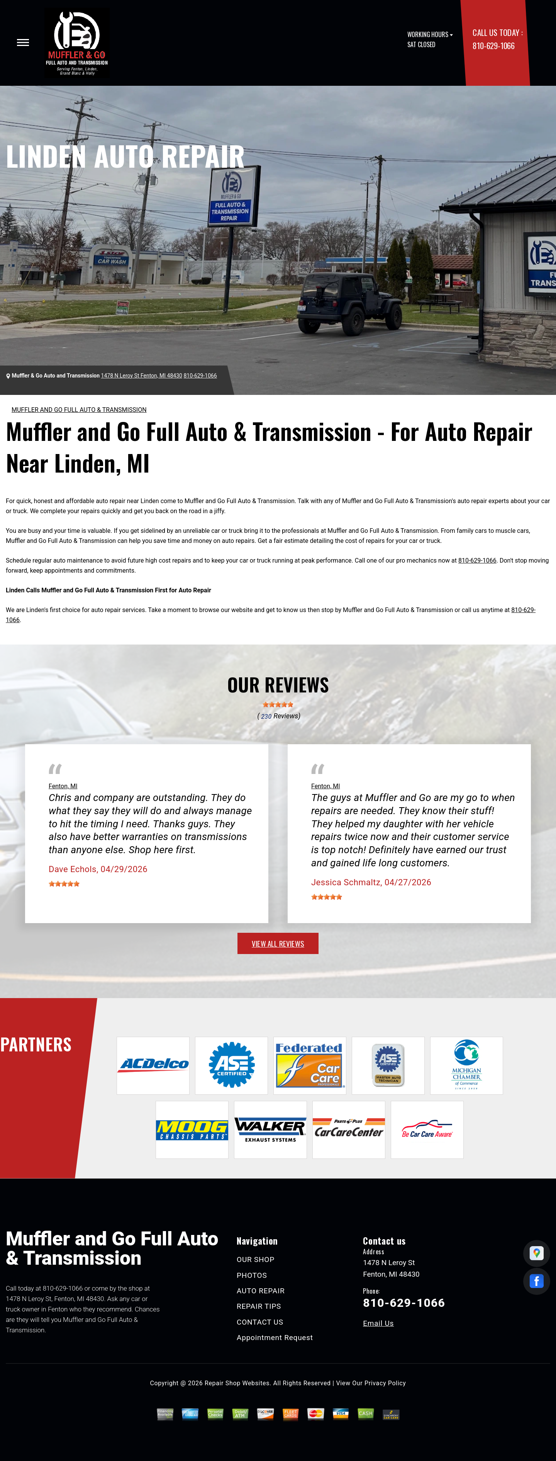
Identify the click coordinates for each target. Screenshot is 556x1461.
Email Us (378, 1323)
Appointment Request (275, 1337)
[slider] (278, 704)
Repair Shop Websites (237, 1383)
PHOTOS (252, 1275)
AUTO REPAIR (261, 1290)
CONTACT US (260, 1322)
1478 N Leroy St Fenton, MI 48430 (141, 375)
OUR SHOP (256, 1259)
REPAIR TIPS (259, 1306)
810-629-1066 (493, 45)
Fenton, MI (63, 786)
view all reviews (278, 943)
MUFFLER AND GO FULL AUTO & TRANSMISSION (79, 409)
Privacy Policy (385, 1383)
